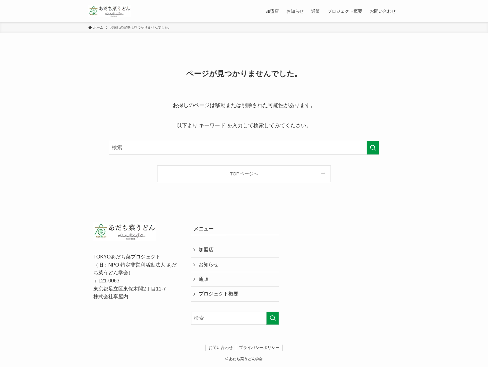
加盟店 (206, 249)
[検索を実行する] (373, 148)
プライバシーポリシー (259, 347)
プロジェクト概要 (218, 293)
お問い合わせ (221, 347)
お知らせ (208, 264)
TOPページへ (244, 173)
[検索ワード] (244, 148)
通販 (204, 279)
